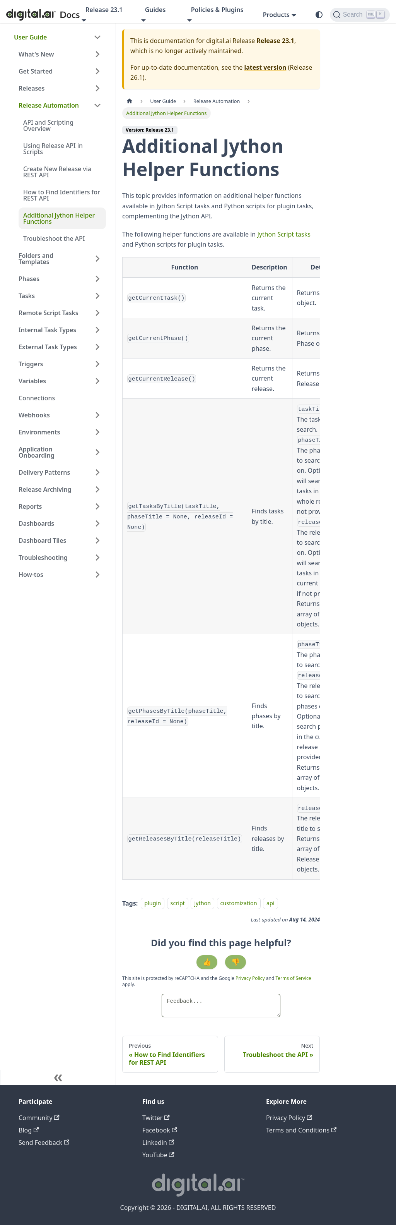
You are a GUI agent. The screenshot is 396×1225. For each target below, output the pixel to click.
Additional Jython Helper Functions (59, 218)
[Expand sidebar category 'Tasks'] (97, 296)
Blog (29, 1130)
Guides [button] (155, 9)
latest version (265, 67)
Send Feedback (44, 1142)
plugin (152, 903)
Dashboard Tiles (42, 540)
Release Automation (49, 105)
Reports (30, 506)
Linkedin (158, 1142)
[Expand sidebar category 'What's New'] (97, 54)
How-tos (31, 574)
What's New (36, 54)
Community (39, 1117)
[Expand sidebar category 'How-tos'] (97, 574)
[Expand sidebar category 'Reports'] (97, 506)
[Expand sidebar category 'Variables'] (97, 381)
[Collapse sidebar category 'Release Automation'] (97, 105)
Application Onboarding (37, 452)
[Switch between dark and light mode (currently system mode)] (319, 15)
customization (238, 903)
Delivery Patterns (44, 472)
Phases (29, 279)
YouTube (158, 1155)
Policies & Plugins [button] (217, 9)
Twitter (156, 1117)
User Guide (30, 37)
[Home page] (129, 101)
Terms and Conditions (301, 1130)
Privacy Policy (251, 978)
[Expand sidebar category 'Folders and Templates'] (97, 258)
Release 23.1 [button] (104, 9)
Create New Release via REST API (57, 172)
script (178, 903)
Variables (32, 381)
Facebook (159, 1130)
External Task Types (48, 347)
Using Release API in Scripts (53, 148)
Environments (39, 432)
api (270, 903)
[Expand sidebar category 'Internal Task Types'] (97, 330)
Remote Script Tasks (49, 313)
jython (202, 903)
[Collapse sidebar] (58, 1077)
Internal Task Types (47, 330)
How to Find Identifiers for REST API (61, 195)
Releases (31, 88)
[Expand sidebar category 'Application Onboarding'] (97, 452)
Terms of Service (293, 978)
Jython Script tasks (284, 234)
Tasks (27, 296)
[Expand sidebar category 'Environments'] (97, 432)
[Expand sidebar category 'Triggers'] (97, 364)
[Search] (360, 15)
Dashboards (36, 523)
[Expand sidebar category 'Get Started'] (97, 71)
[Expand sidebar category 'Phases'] (97, 279)
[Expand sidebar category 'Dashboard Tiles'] (97, 540)
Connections (37, 398)
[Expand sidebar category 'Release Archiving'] (97, 489)
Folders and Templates (36, 258)
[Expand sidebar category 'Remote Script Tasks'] (97, 313)
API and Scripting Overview (48, 125)
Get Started (36, 71)
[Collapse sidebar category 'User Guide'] (97, 37)
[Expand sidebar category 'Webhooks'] (97, 415)
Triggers (31, 364)
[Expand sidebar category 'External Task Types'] (97, 347)
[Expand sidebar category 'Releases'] (97, 88)
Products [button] (276, 14)
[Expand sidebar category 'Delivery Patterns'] (97, 472)
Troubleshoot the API (54, 238)
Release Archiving (45, 489)
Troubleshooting (43, 557)
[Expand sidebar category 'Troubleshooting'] (97, 557)
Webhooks (34, 415)
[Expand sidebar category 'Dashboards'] (97, 523)
